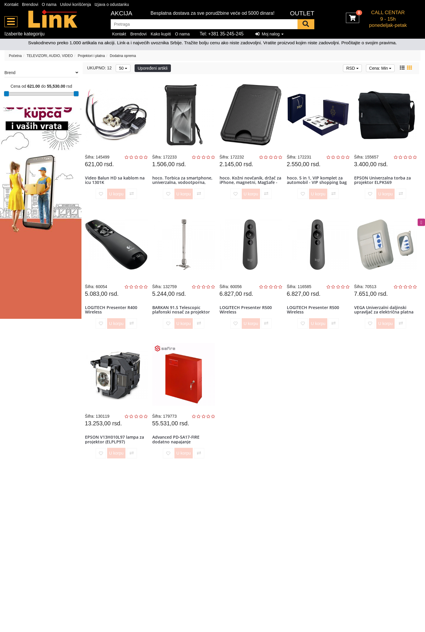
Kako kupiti (161, 34)
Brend (41, 72)
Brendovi (30, 4)
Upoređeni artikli (153, 68)
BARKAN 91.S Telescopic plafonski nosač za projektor (182, 318)
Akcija (121, 13)
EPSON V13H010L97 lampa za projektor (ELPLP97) (115, 453)
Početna (15, 56)
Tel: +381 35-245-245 (222, 33)
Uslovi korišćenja (75, 4)
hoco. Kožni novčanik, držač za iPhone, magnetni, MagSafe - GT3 (249, 185)
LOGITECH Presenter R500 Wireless (247, 318)
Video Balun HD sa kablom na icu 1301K (116, 183)
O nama (49, 4)
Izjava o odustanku (111, 4)
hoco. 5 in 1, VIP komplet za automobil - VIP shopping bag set (318, 185)
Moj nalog (269, 34)
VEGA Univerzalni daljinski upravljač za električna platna (385, 318)
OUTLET (302, 13)
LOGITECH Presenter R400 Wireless (112, 318)
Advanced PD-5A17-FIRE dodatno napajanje (177, 453)
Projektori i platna (91, 56)
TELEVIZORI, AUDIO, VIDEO (50, 56)
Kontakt (11, 4)
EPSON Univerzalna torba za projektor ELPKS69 (383, 183)
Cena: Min (380, 68)
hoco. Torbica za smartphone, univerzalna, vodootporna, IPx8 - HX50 (183, 185)
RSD (352, 68)
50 (123, 68)
